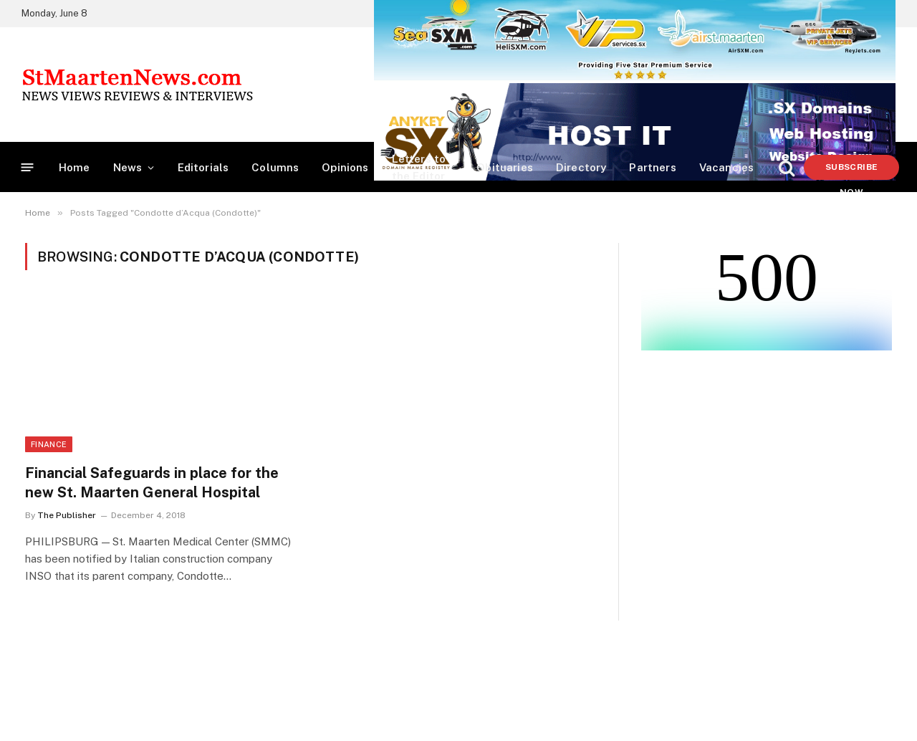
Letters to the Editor (419, 167)
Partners (652, 167)
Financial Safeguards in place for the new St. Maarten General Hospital (152, 482)
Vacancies (726, 167)
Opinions (345, 167)
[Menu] (27, 167)
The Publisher (66, 515)
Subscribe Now (851, 171)
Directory (581, 167)
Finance (49, 444)
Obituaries (504, 167)
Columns (275, 167)
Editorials (203, 167)
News (128, 167)
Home (74, 167)
